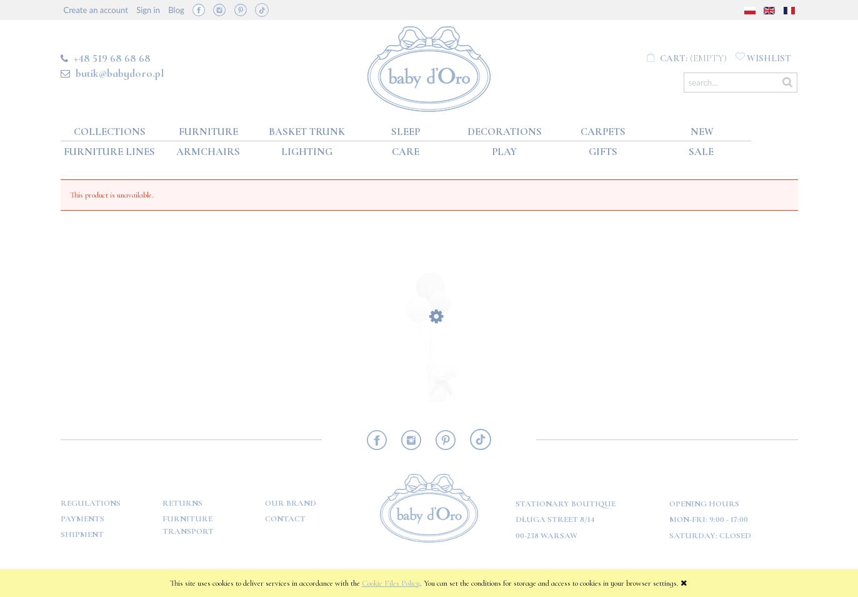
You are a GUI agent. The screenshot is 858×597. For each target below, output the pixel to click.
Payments (82, 519)
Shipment (82, 534)
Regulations (91, 503)
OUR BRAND (290, 503)
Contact (285, 519)
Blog (176, 10)
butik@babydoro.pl (120, 73)
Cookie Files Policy (391, 583)
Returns (182, 503)
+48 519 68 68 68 (112, 58)
